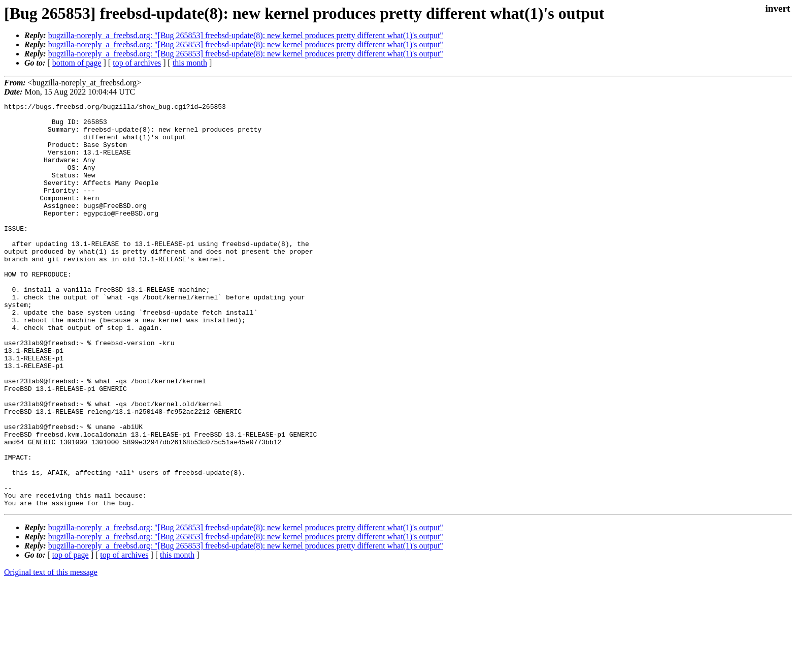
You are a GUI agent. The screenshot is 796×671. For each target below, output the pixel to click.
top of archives (137, 62)
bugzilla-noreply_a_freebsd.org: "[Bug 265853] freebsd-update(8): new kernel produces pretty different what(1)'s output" (245, 35)
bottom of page (77, 62)
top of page (70, 635)
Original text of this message (50, 653)
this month (190, 62)
